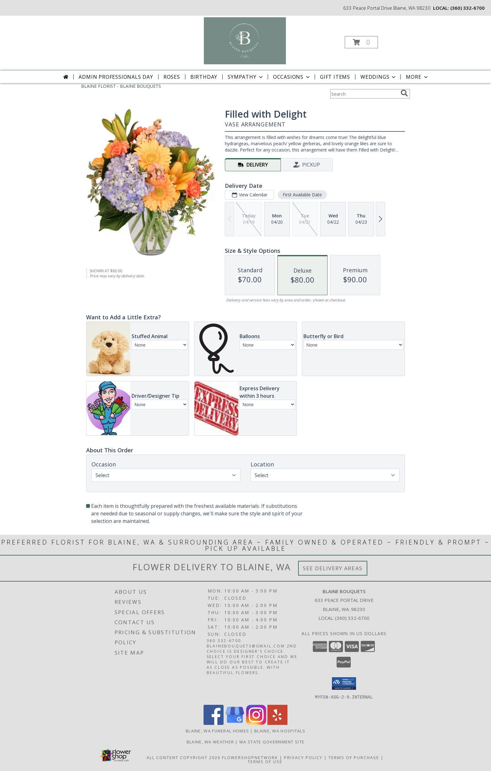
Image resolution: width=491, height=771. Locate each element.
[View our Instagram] (256, 723)
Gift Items (335, 76)
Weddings (378, 76)
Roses (171, 76)
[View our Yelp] (277, 723)
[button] (361, 42)
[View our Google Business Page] (235, 723)
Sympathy (246, 76)
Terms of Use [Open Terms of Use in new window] (265, 761)
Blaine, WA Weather (210, 741)
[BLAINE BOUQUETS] (245, 40)
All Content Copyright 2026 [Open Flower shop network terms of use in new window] (183, 757)
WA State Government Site (271, 741)
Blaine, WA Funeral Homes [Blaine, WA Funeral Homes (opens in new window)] (217, 730)
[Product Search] (364, 93)
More (417, 76)
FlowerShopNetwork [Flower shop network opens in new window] (250, 757)
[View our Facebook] (214, 723)
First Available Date (302, 195)
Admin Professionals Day (116, 76)
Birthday (203, 76)
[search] (404, 93)
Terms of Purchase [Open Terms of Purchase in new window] (353, 757)
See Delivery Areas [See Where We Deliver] (333, 568)
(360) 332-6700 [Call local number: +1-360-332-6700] (467, 8)
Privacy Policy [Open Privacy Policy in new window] (303, 757)
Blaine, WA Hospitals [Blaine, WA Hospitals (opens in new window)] (279, 730)
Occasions (292, 76)
